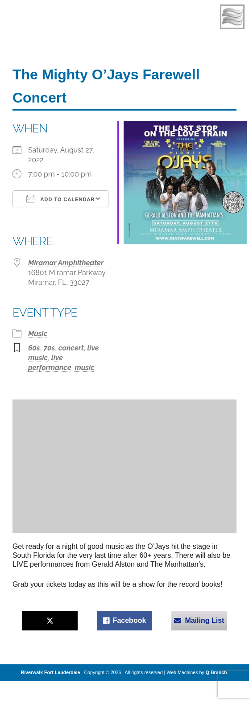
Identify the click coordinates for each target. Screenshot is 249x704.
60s (34, 348)
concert (71, 348)
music (84, 367)
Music (37, 333)
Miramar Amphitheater (66, 263)
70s (49, 348)
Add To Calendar (60, 199)
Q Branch (216, 672)
